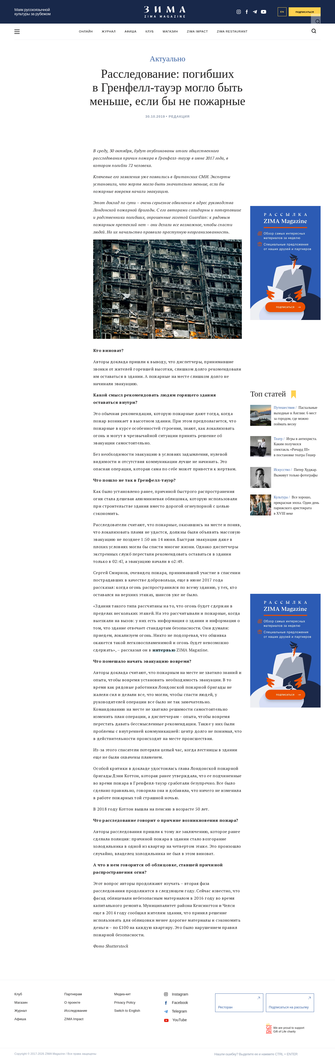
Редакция (179, 116)
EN (282, 11)
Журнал (109, 31)
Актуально (167, 58)
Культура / (282, 497)
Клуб (150, 31)
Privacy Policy (126, 1002)
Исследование (76, 1011)
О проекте (73, 1002)
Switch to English (129, 1011)
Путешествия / (286, 408)
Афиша (131, 31)
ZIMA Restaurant (232, 31)
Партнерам (73, 994)
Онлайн (86, 31)
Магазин (170, 31)
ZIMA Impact (197, 31)
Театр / (279, 439)
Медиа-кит (124, 994)
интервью (163, 650)
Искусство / (283, 470)
